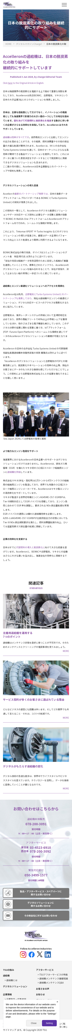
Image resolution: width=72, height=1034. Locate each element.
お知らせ (40, 994)
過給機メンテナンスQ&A (51, 982)
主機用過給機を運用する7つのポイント (17, 635)
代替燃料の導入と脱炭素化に (30, 547)
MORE (66, 651)
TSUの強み (8, 969)
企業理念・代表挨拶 (16, 999)
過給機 (6, 975)
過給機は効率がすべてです (16, 137)
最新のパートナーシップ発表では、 (32, 193)
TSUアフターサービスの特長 (53, 974)
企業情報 (7, 994)
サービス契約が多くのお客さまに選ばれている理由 (33, 699)
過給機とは (11, 980)
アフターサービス (45, 969)
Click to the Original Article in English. (23, 82)
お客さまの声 (42, 988)
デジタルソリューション (15, 986)
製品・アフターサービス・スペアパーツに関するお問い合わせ (41, 893)
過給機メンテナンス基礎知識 (53, 978)
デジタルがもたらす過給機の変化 (23, 766)
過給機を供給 (14, 472)
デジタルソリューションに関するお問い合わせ (41, 904)
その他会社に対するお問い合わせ (40, 915)
